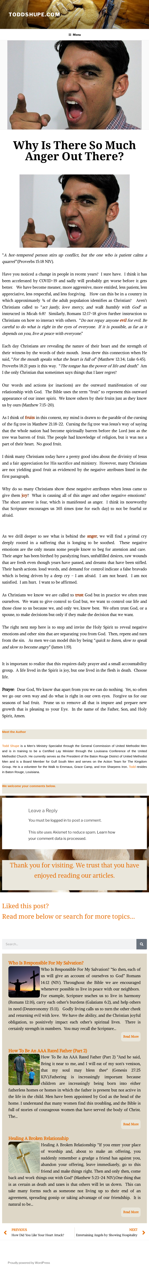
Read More (131, 1037)
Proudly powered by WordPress (29, 1262)
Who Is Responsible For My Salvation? (46, 963)
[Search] (141, 944)
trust (79, 594)
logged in (59, 820)
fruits (30, 417)
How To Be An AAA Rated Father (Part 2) (47, 1051)
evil (123, 320)
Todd (132, 766)
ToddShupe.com (34, 15)
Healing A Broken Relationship (38, 1138)
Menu (74, 34)
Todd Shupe (10, 746)
